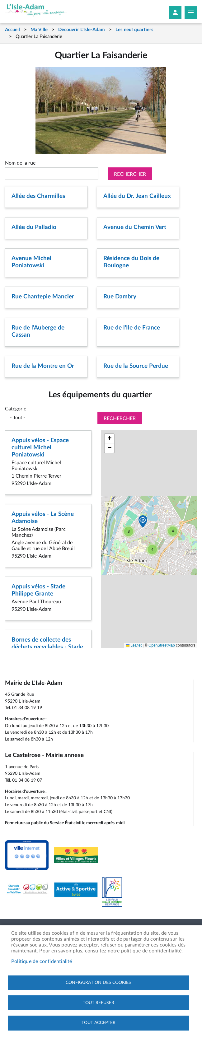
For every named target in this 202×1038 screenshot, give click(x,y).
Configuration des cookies (98, 982)
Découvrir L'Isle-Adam (81, 29)
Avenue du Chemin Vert (134, 227)
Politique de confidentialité (41, 961)
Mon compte (175, 12)
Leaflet (134, 645)
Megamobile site (191, 12)
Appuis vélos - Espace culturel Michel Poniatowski (40, 447)
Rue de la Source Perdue (135, 366)
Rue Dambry (119, 297)
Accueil (12, 29)
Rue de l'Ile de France (131, 328)
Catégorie (15, 408)
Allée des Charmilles (38, 196)
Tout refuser (98, 1002)
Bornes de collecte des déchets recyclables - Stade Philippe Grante (47, 647)
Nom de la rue (20, 163)
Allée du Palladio (34, 227)
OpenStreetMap (161, 645)
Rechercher (130, 174)
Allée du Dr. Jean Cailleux (137, 196)
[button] (173, 531)
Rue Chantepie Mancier (43, 297)
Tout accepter (98, 1023)
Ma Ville (39, 29)
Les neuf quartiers (134, 29)
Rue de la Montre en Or (43, 366)
